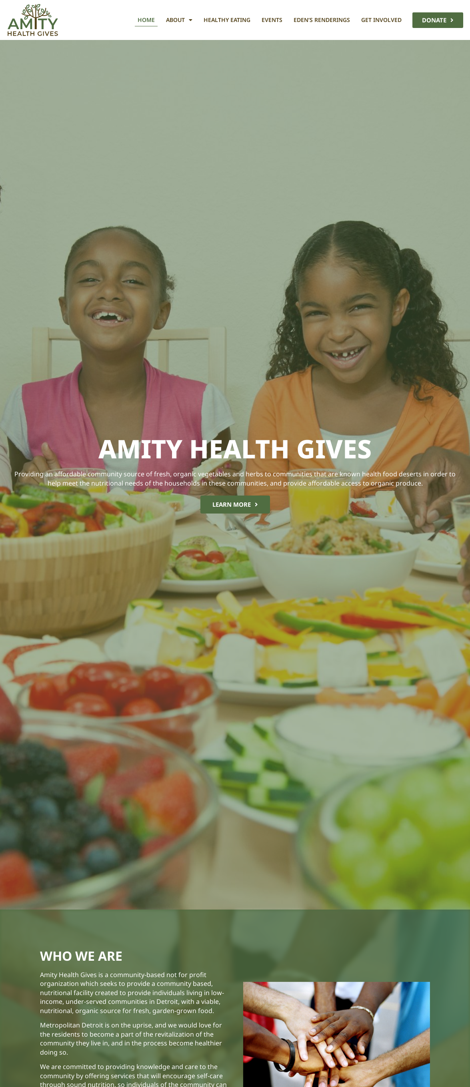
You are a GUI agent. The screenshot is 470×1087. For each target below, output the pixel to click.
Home (146, 20)
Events (272, 20)
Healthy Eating (227, 20)
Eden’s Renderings (322, 20)
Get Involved (381, 20)
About (179, 20)
